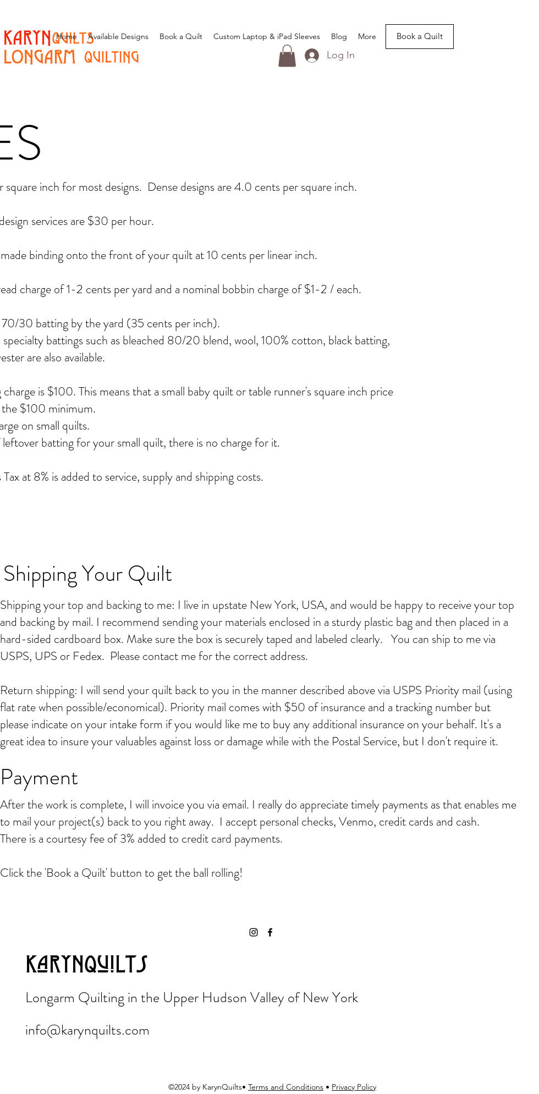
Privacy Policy (354, 1087)
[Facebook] (270, 932)
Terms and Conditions (285, 1087)
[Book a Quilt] (420, 36)
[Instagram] (253, 932)
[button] (287, 56)
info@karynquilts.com (87, 1030)
